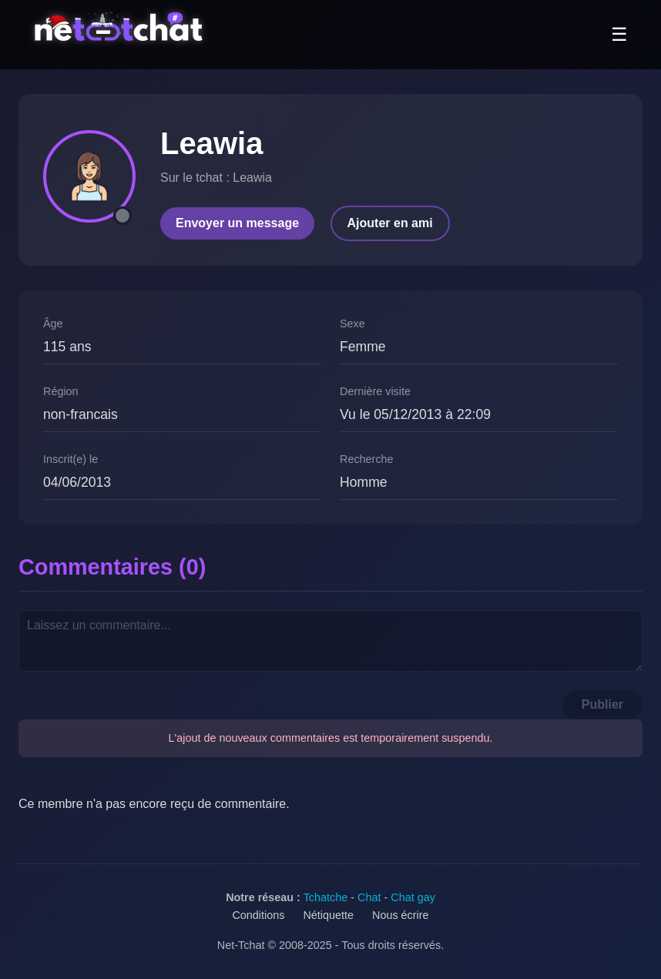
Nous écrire (400, 915)
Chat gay (413, 897)
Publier (602, 704)
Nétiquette (328, 915)
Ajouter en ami (390, 223)
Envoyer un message (237, 223)
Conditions (258, 915)
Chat (369, 897)
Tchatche (326, 897)
